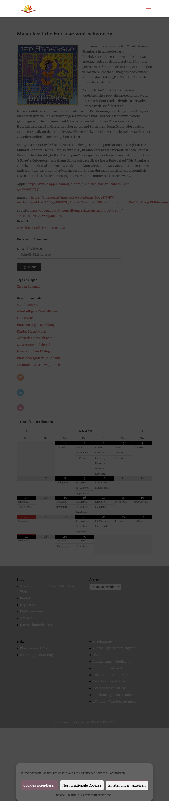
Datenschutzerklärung (96, 794)
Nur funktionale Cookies (81, 785)
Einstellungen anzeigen (127, 785)
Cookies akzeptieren (39, 785)
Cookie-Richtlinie (67, 794)
